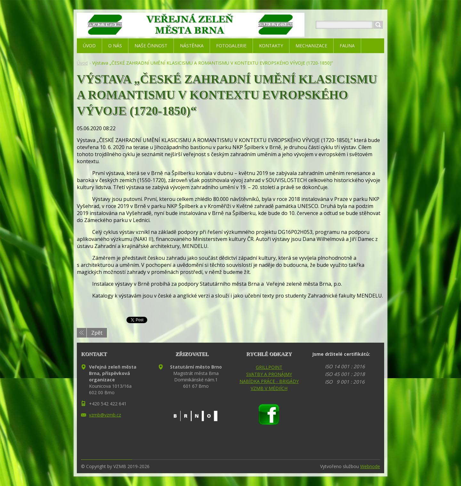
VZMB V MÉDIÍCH (269, 388)
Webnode (370, 466)
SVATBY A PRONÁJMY (269, 374)
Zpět (96, 332)
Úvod (82, 63)
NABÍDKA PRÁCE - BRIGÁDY (269, 381)
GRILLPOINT (269, 367)
